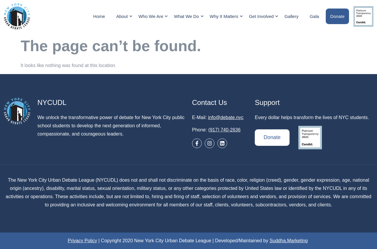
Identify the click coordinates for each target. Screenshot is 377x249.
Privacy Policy (82, 240)
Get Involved (264, 16)
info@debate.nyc (225, 117)
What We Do (189, 16)
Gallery (292, 16)
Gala (314, 16)
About (125, 16)
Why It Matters (227, 16)
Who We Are (154, 16)
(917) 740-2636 (224, 129)
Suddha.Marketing (288, 240)
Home (99, 16)
